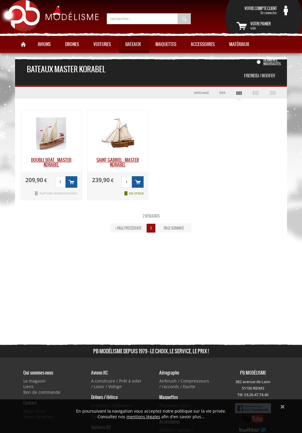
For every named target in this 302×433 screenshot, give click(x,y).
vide (270, 25)
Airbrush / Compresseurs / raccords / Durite (184, 383)
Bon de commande (41, 392)
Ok (282, 406)
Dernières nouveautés (272, 62)
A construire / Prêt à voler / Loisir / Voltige (116, 383)
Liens (28, 386)
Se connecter (256, 10)
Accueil (23, 44)
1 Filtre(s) (259, 76)
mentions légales (143, 416)
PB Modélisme (49, 17)
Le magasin (34, 381)
